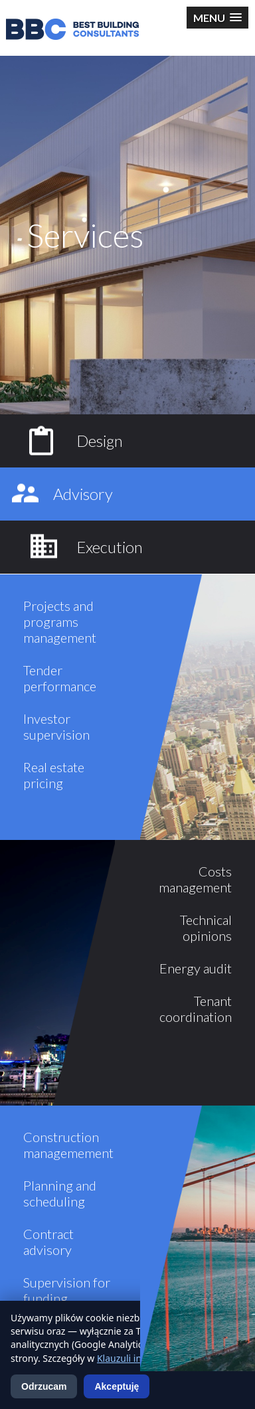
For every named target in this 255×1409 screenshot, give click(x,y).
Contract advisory (48, 1242)
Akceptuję (116, 1386)
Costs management (195, 879)
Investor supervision (56, 726)
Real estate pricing (53, 775)
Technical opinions (206, 928)
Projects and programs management (59, 621)
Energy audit (195, 968)
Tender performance (59, 678)
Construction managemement (68, 1145)
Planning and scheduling (59, 1193)
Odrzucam (43, 1386)
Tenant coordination (195, 1009)
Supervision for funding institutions (66, 1298)
